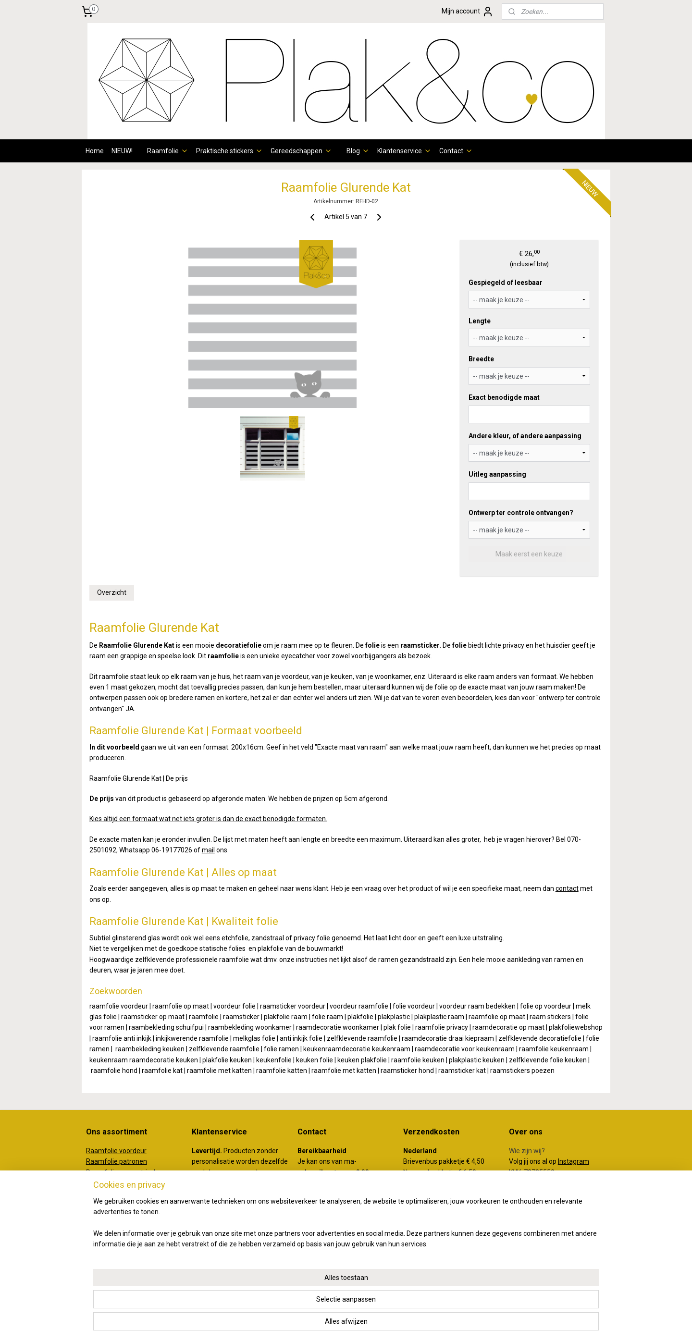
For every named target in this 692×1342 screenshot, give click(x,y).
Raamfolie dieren (112, 1193)
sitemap (306, 1324)
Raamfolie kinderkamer (122, 1237)
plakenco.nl (526, 1244)
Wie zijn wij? (527, 1151)
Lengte (480, 321)
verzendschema (230, 1183)
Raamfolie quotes (113, 1226)
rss (325, 1324)
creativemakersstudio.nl (545, 1266)
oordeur (135, 1151)
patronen (133, 1161)
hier (210, 1226)
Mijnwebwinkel (441, 1324)
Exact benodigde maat (504, 397)
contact (567, 888)
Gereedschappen (301, 151)
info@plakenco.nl (323, 1226)
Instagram (573, 1161)
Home (95, 151)
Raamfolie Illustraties (118, 1215)
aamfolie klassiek (116, 1204)
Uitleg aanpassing (497, 474)
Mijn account (468, 11)
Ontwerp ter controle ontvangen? (521, 513)
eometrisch (140, 1172)
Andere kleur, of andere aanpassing (525, 436)
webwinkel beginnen (359, 1324)
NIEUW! (122, 151)
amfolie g (108, 1172)
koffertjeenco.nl (533, 1255)
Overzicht (111, 592)
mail (208, 850)
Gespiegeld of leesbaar (506, 282)
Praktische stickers (229, 151)
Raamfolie (167, 151)
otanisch (136, 1183)
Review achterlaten (538, 1204)
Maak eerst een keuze (529, 554)
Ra (90, 1172)
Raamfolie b (104, 1183)
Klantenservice (404, 151)
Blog (358, 151)
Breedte (481, 359)
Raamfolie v (104, 1151)
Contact (456, 151)
